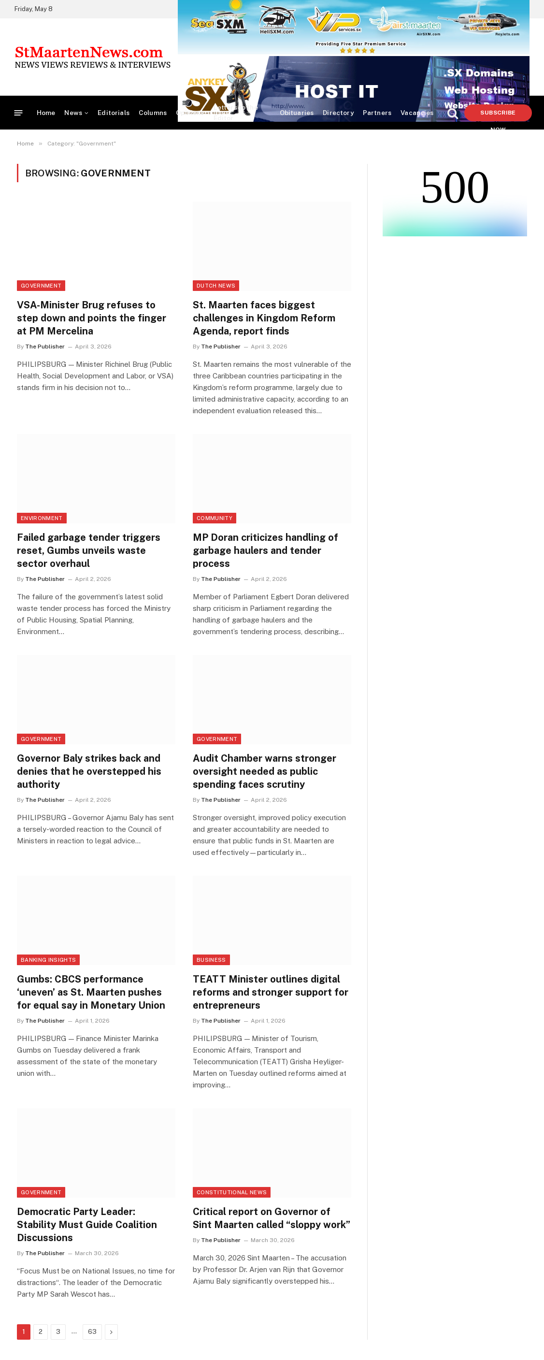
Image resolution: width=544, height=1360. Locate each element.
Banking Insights (48, 960)
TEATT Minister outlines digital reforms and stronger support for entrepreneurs (270, 992)
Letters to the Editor (236, 112)
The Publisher (45, 346)
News (73, 112)
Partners (377, 112)
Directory (338, 112)
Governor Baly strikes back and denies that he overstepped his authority (89, 771)
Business (211, 960)
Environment (42, 518)
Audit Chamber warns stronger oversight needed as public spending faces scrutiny (264, 771)
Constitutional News (232, 1192)
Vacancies (417, 112)
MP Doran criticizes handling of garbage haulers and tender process (265, 550)
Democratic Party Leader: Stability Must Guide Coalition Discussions (87, 1225)
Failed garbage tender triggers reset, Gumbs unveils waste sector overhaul (88, 550)
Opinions (190, 112)
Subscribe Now (497, 115)
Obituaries (297, 112)
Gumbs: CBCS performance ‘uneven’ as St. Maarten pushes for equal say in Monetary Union (91, 992)
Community (214, 518)
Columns (153, 112)
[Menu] (18, 113)
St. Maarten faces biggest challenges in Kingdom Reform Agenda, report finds (264, 318)
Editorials (113, 112)
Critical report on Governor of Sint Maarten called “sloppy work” (271, 1218)
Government (41, 286)
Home (46, 112)
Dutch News (216, 286)
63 (92, 1331)
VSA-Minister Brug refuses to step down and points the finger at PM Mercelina (91, 318)
